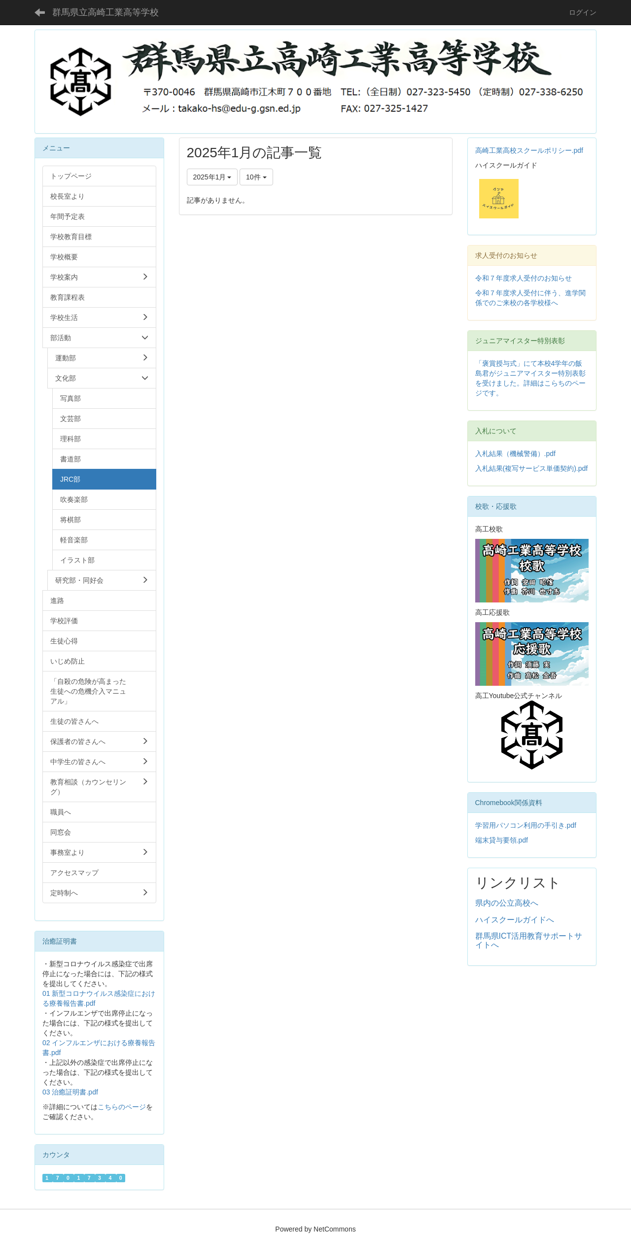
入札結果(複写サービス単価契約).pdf (531, 468)
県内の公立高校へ (506, 903)
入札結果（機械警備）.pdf (515, 454)
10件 (256, 177)
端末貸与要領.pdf (501, 840)
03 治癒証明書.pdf (70, 1092)
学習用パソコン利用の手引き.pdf (525, 825)
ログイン (582, 12)
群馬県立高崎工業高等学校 (105, 12)
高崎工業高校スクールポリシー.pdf (529, 150)
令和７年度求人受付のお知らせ (523, 278)
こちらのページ (122, 1107)
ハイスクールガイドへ (514, 920)
